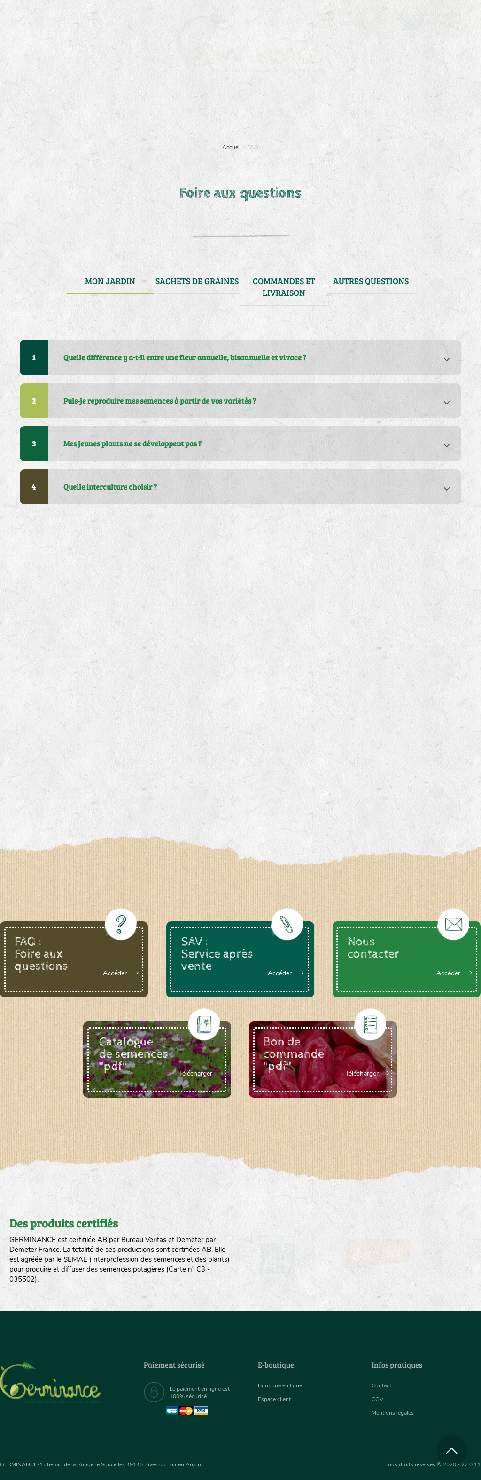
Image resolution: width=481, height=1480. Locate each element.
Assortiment (300, 122)
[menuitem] (437, 18)
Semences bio (64, 122)
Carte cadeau (214, 122)
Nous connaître (138, 122)
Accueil (231, 147)
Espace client (277, 1399)
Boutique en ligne (411, 122)
